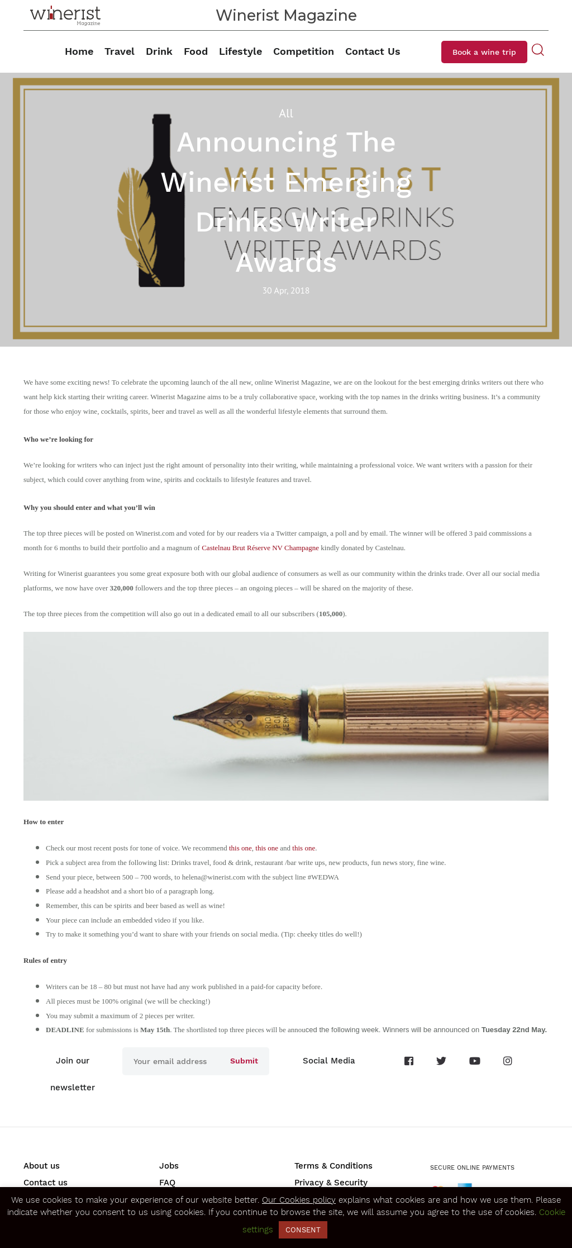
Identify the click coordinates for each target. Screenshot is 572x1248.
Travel (119, 51)
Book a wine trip (484, 52)
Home (79, 51)
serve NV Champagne (287, 547)
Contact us (45, 1183)
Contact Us (373, 51)
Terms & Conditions (333, 1166)
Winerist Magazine (286, 15)
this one (240, 848)
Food (196, 51)
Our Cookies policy (299, 1200)
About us (41, 1166)
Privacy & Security (331, 1183)
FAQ (167, 1183)
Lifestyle (240, 51)
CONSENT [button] (303, 1230)
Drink (159, 51)
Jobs (169, 1166)
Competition (303, 51)
